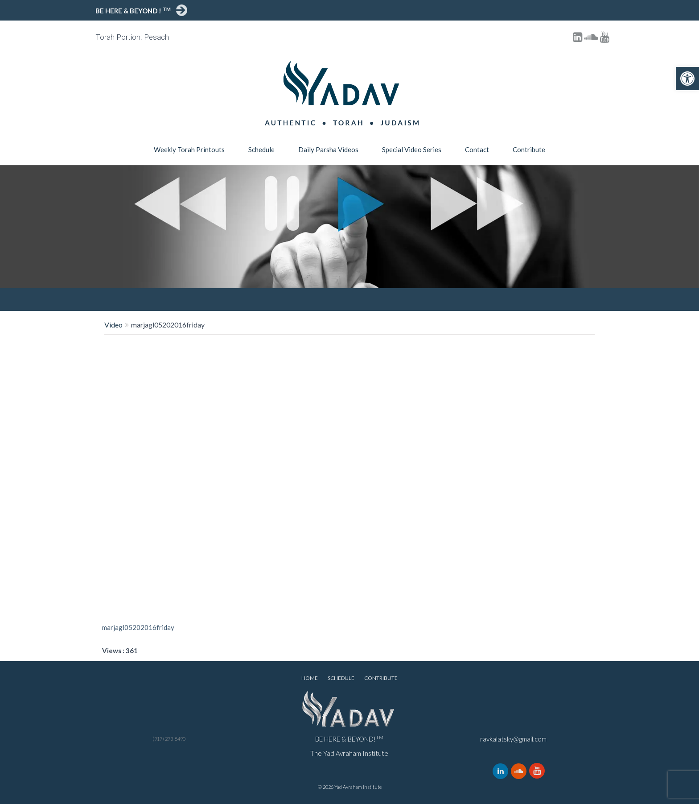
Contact (477, 149)
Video (113, 324)
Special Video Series (411, 149)
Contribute (529, 149)
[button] (687, 78)
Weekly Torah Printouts (189, 149)
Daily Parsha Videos (328, 149)
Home (309, 678)
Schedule (261, 149)
